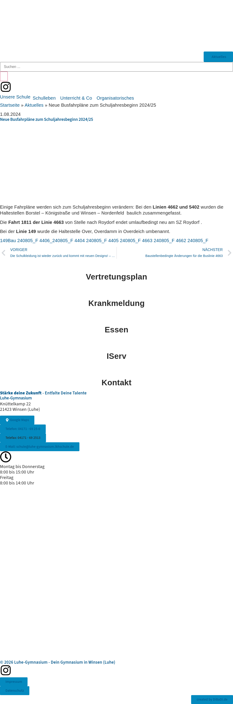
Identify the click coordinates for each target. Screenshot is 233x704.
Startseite (10, 105)
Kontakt (116, 382)
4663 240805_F (158, 240)
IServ (117, 356)
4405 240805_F (124, 240)
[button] (15, 97)
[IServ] (116, 343)
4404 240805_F (90, 240)
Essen (116, 329)
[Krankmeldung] (116, 291)
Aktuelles (34, 105)
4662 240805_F (192, 240)
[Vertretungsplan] (116, 264)
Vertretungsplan (116, 276)
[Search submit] (4, 76)
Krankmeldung (116, 303)
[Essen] (116, 317)
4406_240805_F (56, 240)
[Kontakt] (116, 370)
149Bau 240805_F (19, 240)
